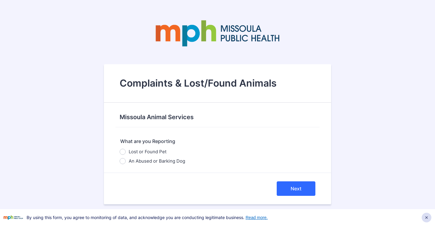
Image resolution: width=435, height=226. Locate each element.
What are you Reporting (147, 141)
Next (296, 189)
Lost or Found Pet (147, 151)
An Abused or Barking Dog (157, 161)
